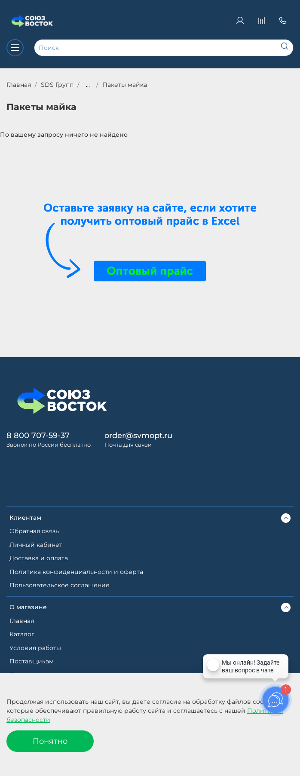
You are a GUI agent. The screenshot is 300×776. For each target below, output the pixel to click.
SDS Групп (57, 85)
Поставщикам (31, 661)
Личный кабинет (35, 545)
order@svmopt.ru (138, 435)
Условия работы (35, 648)
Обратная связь (34, 531)
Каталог (21, 634)
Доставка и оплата (38, 558)
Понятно (50, 740)
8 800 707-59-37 (38, 435)
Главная (18, 85)
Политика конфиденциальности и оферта (76, 572)
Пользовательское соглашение (59, 585)
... (88, 84)
